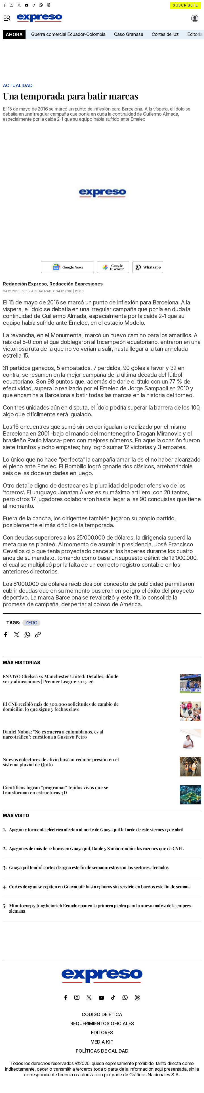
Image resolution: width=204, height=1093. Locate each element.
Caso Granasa (128, 34)
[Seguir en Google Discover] (113, 267)
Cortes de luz (165, 34)
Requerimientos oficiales (102, 1023)
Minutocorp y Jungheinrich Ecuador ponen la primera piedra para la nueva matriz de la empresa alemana (101, 908)
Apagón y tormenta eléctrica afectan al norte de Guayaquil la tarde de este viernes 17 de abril (96, 829)
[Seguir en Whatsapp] (147, 267)
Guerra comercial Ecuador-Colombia (68, 34)
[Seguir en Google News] (67, 267)
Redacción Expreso (25, 284)
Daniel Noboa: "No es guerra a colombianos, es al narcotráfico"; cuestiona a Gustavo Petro (53, 734)
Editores (102, 1032)
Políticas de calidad (102, 1050)
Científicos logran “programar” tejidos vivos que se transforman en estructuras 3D (55, 789)
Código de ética (102, 1014)
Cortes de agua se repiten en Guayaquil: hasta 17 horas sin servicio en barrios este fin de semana (100, 886)
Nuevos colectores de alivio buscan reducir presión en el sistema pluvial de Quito (61, 761)
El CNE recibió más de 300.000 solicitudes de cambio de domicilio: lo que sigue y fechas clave (61, 706)
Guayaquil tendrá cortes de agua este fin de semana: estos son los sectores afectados (89, 867)
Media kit (102, 1041)
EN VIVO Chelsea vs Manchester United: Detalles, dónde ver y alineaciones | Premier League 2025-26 (60, 678)
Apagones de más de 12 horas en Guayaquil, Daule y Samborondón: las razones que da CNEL (96, 848)
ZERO (31, 623)
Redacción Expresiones (76, 284)
